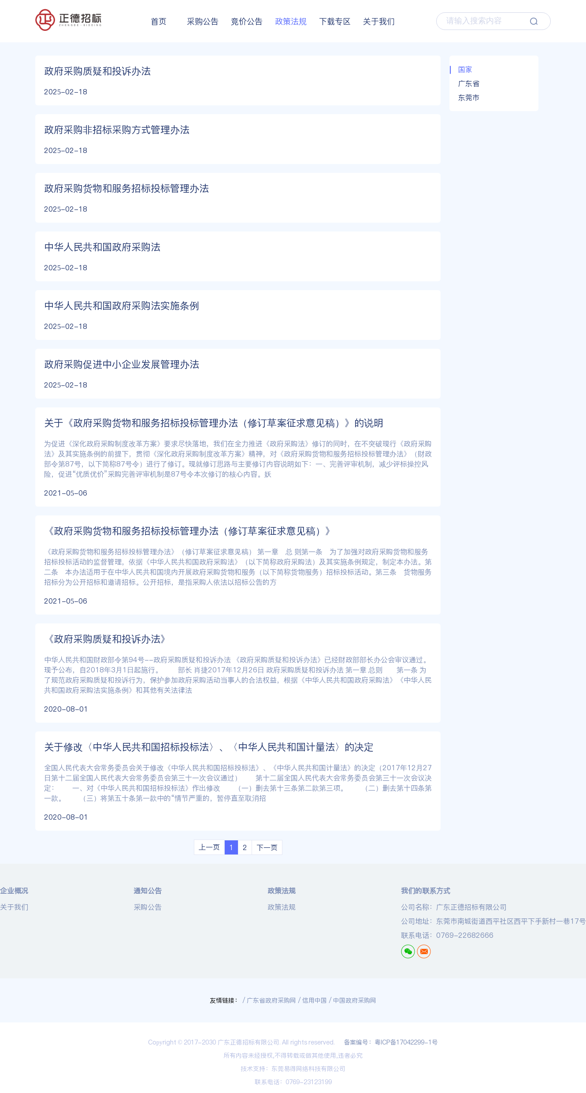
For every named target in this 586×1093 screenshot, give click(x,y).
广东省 (468, 83)
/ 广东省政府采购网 (269, 1000)
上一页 (209, 847)
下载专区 (335, 21)
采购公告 (203, 21)
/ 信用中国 (312, 1000)
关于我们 (379, 21)
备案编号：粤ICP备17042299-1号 (391, 1042)
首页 (159, 21)
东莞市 (468, 97)
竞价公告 (247, 21)
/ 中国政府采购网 (353, 1000)
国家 (465, 69)
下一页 (267, 847)
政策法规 (291, 21)
